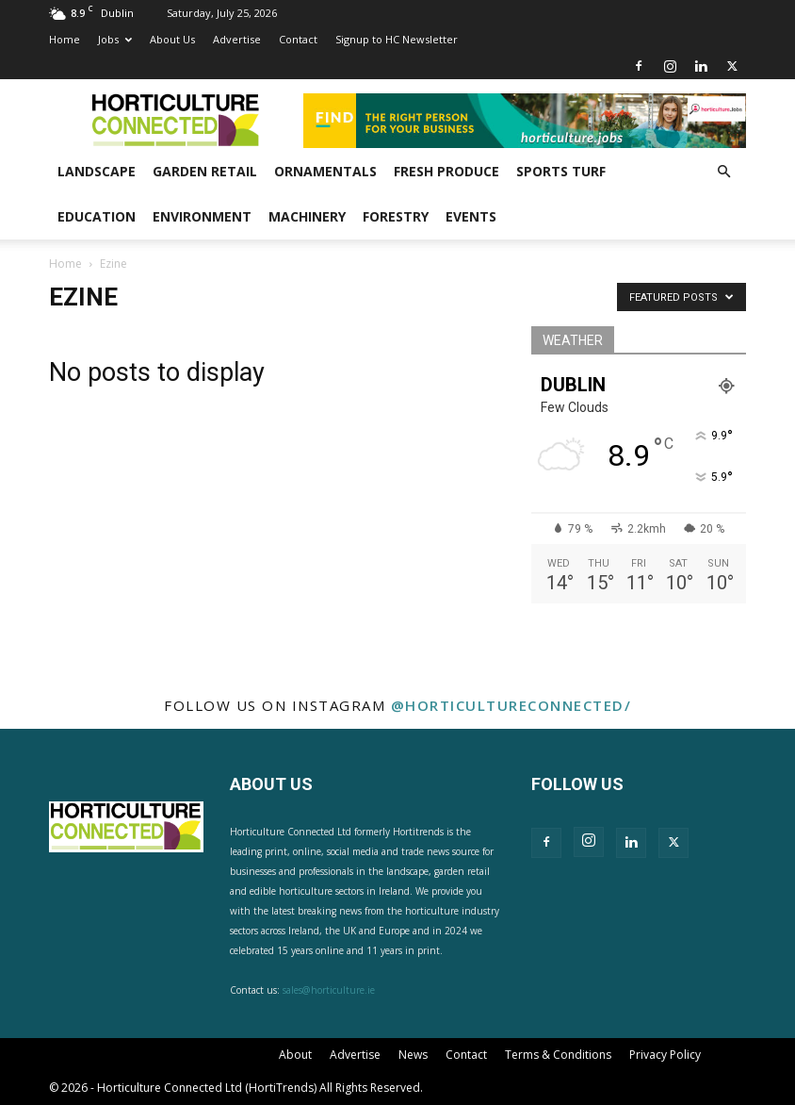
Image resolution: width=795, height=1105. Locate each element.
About (295, 1055)
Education (96, 216)
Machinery (307, 216)
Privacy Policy (665, 1055)
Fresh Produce (446, 171)
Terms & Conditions (558, 1055)
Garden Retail (205, 171)
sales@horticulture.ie (329, 990)
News (413, 1055)
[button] (723, 172)
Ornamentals (325, 171)
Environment (202, 216)
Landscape (96, 171)
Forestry (396, 216)
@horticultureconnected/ (511, 705)
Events (471, 216)
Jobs (115, 39)
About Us (172, 39)
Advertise (237, 39)
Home (64, 39)
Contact (298, 39)
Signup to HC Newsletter (396, 39)
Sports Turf (561, 171)
